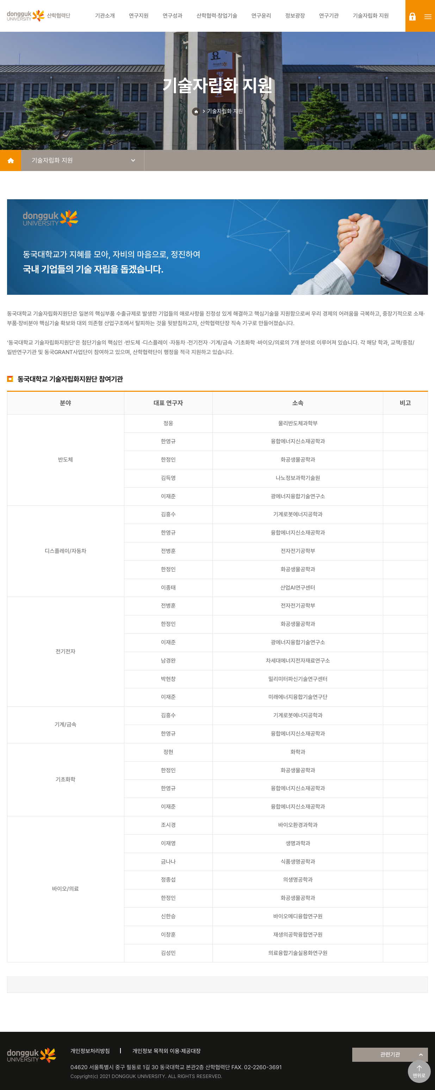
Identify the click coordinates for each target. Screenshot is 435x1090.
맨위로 (419, 1075)
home (10, 160)
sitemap (427, 16)
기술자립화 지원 (225, 111)
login (412, 16)
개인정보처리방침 (90, 1051)
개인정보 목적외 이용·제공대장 (166, 1051)
